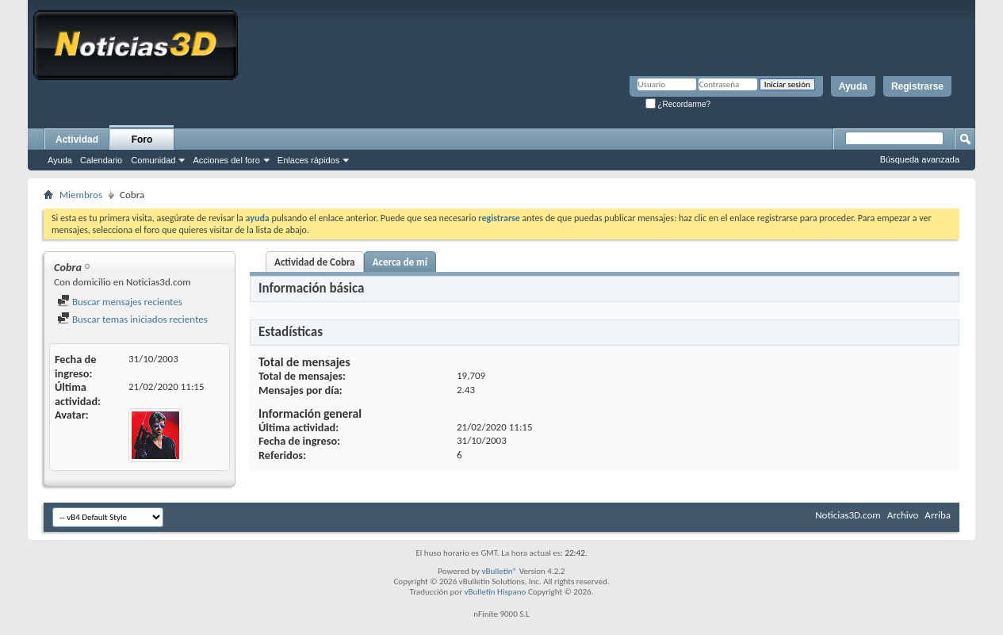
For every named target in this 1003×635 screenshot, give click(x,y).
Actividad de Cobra (314, 262)
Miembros (80, 195)
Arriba (938, 515)
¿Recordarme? (677, 104)
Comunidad (153, 160)
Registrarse (917, 86)
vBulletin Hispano (495, 592)
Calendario (101, 160)
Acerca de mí (400, 262)
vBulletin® (499, 571)
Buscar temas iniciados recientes (132, 319)
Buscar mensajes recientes (119, 302)
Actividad (77, 139)
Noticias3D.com (847, 515)
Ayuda (853, 86)
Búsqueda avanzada (919, 159)
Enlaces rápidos (308, 160)
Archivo (903, 515)
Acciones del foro (226, 160)
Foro (142, 139)
